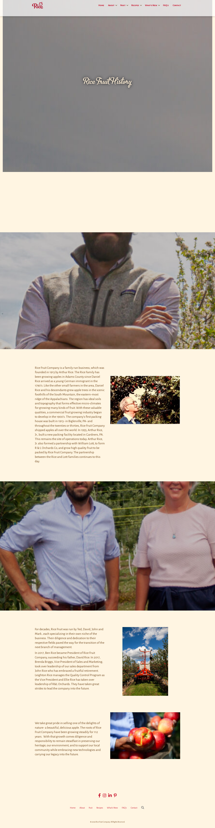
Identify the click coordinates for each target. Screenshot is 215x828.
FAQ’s (166, 5)
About (111, 5)
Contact (177, 5)
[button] (116, 5)
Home (101, 5)
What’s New (151, 5)
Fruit (122, 5)
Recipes (135, 5)
